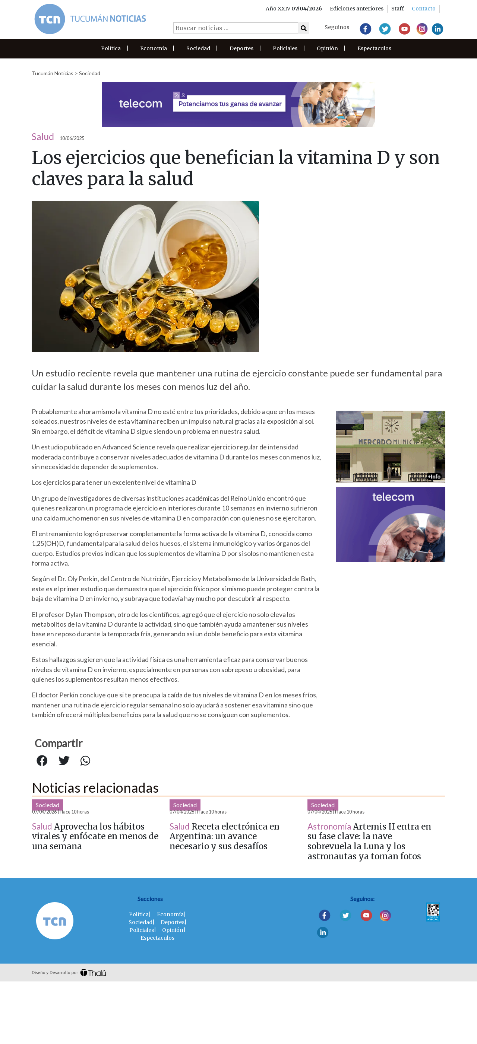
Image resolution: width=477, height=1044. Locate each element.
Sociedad (198, 48)
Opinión (327, 48)
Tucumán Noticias (52, 73)
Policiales (285, 48)
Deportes (241, 48)
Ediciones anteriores (356, 8)
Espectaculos (374, 48)
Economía (153, 48)
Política (111, 48)
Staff (397, 8)
